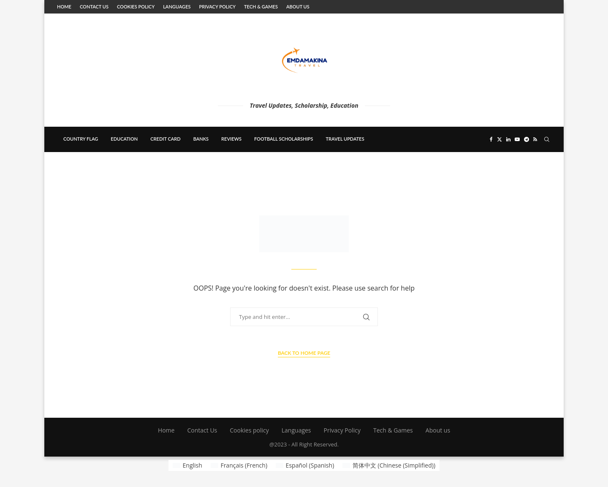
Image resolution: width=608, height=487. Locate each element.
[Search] (547, 139)
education (124, 138)
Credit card (165, 138)
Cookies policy (136, 6)
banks (201, 138)
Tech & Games (261, 6)
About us (297, 6)
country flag (80, 138)
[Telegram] (526, 139)
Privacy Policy (217, 6)
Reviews (231, 138)
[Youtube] (517, 139)
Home (64, 6)
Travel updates (345, 138)
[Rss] (535, 139)
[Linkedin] (508, 139)
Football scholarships (283, 138)
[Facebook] (491, 139)
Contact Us (94, 6)
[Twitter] (499, 139)
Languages (176, 6)
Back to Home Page (304, 353)
